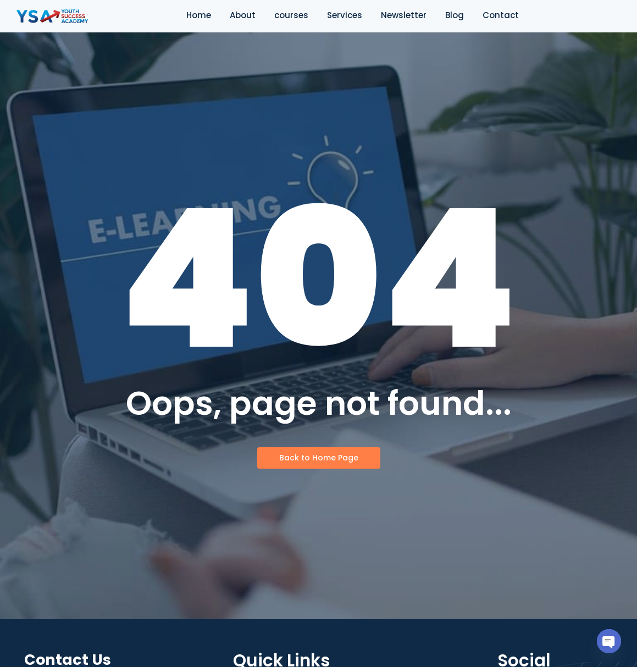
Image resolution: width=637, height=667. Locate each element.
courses (291, 15)
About (243, 15)
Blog (454, 15)
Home (198, 15)
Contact (501, 15)
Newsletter (403, 15)
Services (344, 15)
